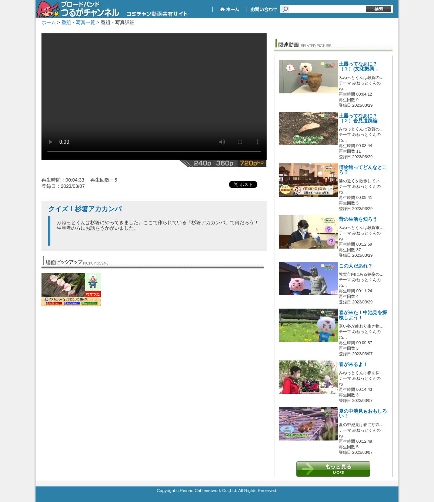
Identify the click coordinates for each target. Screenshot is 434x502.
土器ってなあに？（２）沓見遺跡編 (358, 118)
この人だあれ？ (356, 266)
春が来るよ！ (353, 364)
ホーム (48, 22)
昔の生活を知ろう (358, 219)
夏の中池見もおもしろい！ (363, 414)
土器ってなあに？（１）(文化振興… (359, 66)
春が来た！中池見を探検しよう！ (363, 315)
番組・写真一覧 (78, 22)
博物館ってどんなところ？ (363, 170)
